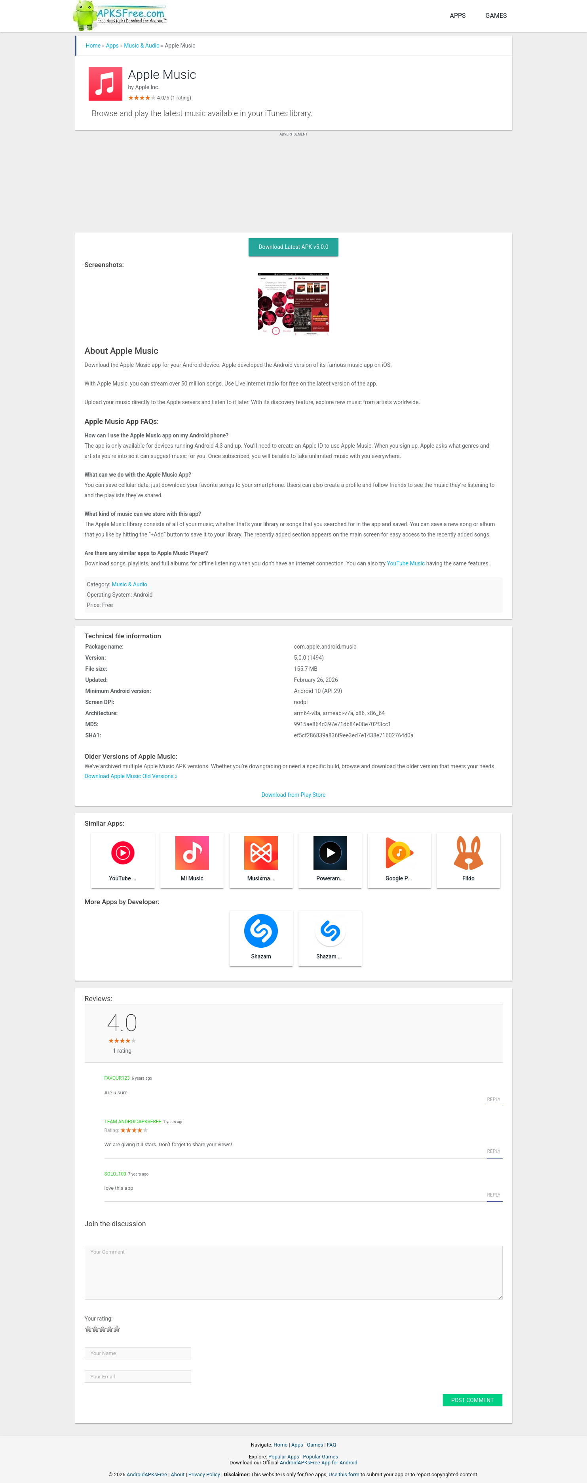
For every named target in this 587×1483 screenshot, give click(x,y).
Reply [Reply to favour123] (493, 1099)
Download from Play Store (294, 795)
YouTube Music (406, 563)
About (178, 1474)
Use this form (344, 1474)
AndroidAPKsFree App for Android (318, 1463)
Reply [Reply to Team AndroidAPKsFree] (493, 1151)
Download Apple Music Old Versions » (131, 776)
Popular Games (320, 1457)
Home (93, 45)
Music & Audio (142, 45)
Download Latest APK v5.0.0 (293, 247)
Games (496, 15)
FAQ (331, 1445)
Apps (457, 15)
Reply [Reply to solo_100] (493, 1195)
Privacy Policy (204, 1474)
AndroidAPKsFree (147, 1474)
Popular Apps (283, 1457)
